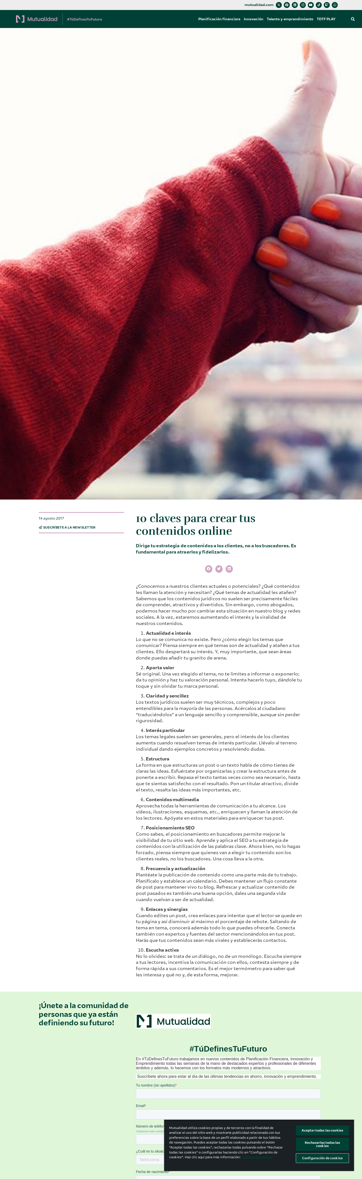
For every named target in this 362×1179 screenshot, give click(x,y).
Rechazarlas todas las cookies (322, 1144)
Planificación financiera (219, 18)
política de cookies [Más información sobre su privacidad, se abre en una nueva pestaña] (257, 1157)
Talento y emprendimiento (290, 18)
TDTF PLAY (326, 18)
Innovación (253, 18)
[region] (259, 1145)
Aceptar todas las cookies (322, 1130)
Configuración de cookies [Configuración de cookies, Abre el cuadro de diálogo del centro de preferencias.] (322, 1158)
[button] (353, 19)
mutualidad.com (259, 4)
